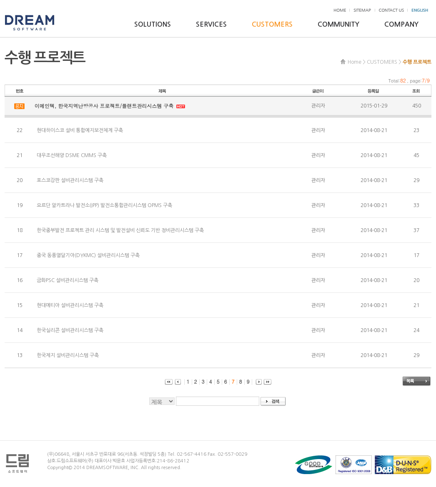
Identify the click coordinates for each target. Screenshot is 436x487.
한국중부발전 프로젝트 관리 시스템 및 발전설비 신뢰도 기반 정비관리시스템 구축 (120, 230)
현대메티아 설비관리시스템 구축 (70, 305)
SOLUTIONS (152, 24)
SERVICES (211, 24)
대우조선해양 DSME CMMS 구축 (72, 155)
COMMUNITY (338, 24)
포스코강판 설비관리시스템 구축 (70, 180)
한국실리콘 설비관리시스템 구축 (70, 330)
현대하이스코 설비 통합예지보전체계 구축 (80, 130)
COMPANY (401, 24)
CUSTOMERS (272, 24)
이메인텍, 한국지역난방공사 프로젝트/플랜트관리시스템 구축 (105, 105)
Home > (357, 62)
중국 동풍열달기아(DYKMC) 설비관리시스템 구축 (88, 255)
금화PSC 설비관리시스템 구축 (67, 280)
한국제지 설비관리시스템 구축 (68, 355)
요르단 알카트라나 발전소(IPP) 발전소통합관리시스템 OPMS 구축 (104, 205)
